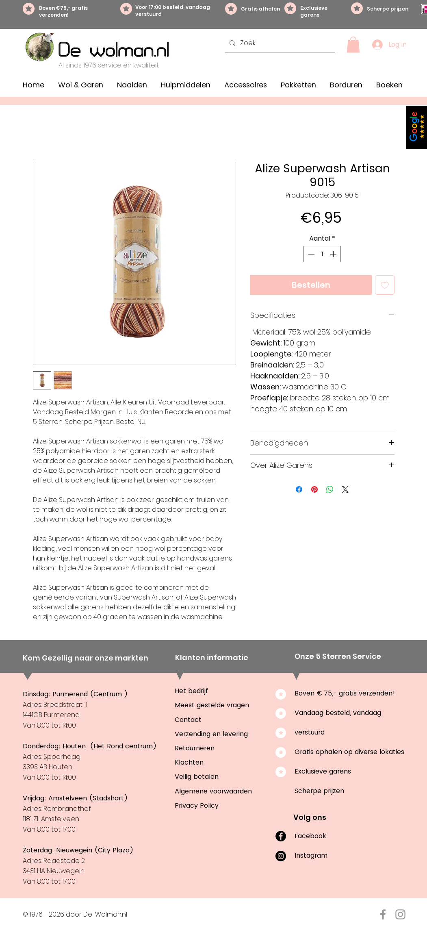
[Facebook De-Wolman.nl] (383, 914)
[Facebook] (280, 836)
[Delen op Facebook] (299, 489)
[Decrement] (310, 254)
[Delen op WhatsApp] (330, 489)
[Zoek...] (279, 43)
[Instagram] (280, 856)
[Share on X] (345, 489)
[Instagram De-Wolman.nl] (400, 914)
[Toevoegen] (384, 285)
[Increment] (334, 254)
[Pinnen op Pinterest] (314, 489)
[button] (353, 44)
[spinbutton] (322, 254)
